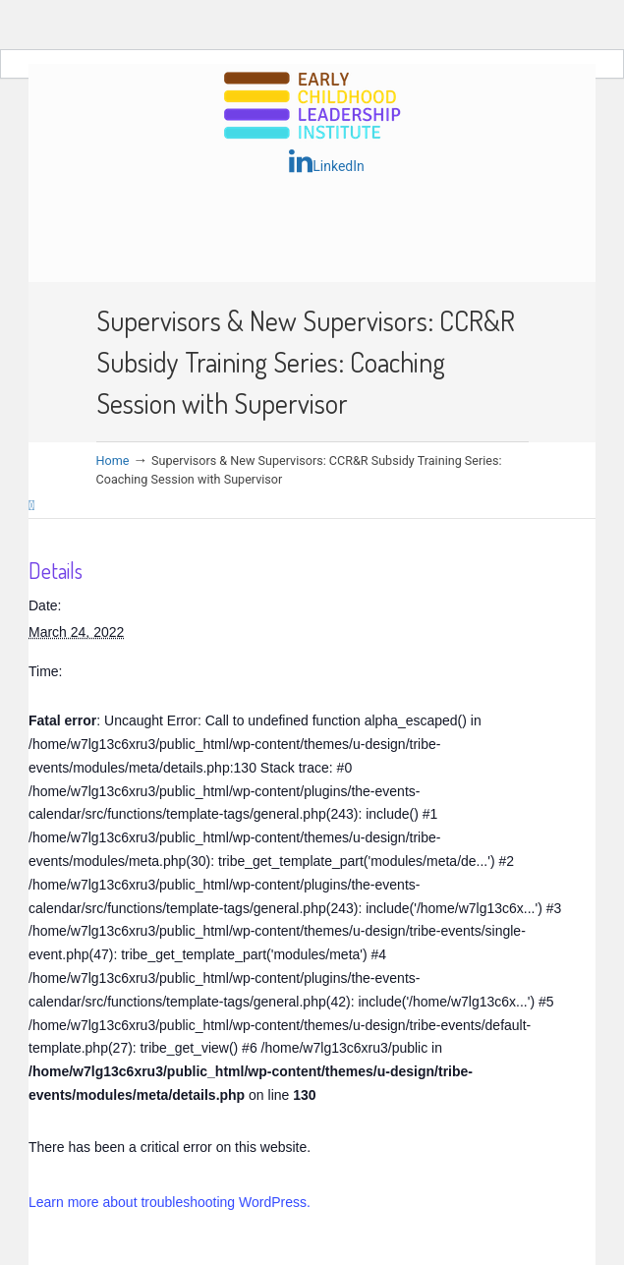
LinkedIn (327, 161)
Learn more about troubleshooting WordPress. (169, 1202)
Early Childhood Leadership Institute (312, 107)
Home (113, 460)
